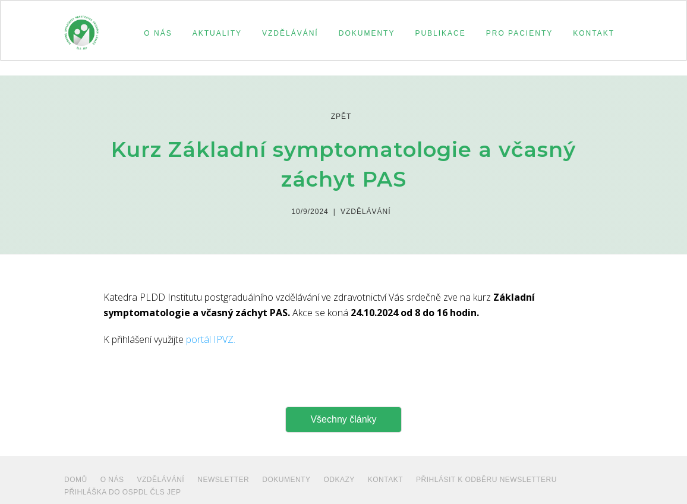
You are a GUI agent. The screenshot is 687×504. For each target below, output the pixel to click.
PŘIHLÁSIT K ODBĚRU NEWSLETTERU (486, 479)
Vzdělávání (366, 211)
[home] (81, 27)
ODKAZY (338, 479)
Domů (75, 479)
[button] (156, 33)
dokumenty (286, 479)
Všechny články (343, 419)
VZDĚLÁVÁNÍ (161, 479)
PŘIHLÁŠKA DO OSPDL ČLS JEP (122, 492)
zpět (341, 116)
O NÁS (112, 479)
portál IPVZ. (210, 339)
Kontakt (385, 479)
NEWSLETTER (223, 479)
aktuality (217, 33)
